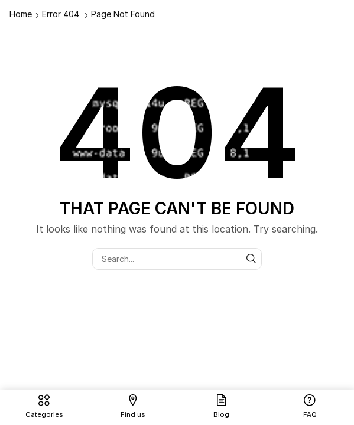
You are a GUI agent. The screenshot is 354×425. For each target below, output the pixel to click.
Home (20, 14)
